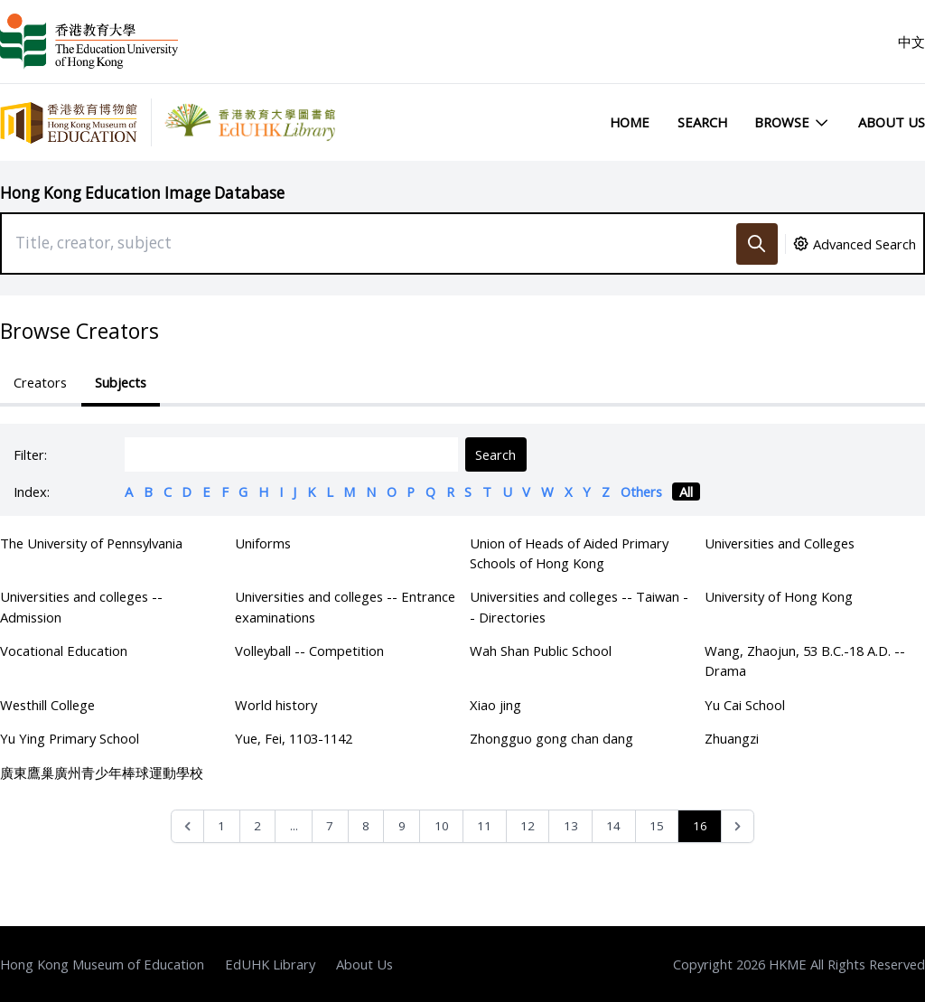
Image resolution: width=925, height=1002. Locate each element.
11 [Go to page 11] (484, 826)
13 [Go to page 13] (571, 826)
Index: (32, 491)
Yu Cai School (745, 705)
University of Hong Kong (779, 596)
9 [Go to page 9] (402, 826)
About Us (891, 122)
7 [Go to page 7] (329, 826)
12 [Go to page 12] (527, 826)
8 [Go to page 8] (365, 826)
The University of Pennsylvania (91, 543)
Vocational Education (63, 650)
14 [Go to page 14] (613, 826)
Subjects (120, 382)
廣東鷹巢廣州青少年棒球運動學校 (101, 772)
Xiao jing (495, 705)
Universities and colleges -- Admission (81, 606)
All (686, 491)
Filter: (30, 454)
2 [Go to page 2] (257, 826)
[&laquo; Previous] (187, 826)
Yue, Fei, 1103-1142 (293, 738)
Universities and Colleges (780, 543)
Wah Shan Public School (541, 650)
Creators (40, 382)
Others (641, 491)
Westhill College (47, 705)
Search (702, 122)
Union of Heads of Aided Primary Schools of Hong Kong (569, 553)
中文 (911, 42)
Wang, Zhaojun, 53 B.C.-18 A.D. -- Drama (805, 660)
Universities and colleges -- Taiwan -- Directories (579, 606)
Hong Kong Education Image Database (142, 193)
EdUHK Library (270, 964)
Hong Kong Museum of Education (102, 964)
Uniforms (263, 543)
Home (629, 122)
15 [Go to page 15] (656, 826)
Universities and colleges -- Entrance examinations (345, 606)
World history (276, 705)
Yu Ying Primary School (69, 738)
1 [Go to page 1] (221, 826)
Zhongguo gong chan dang (551, 738)
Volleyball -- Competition (309, 650)
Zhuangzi (732, 738)
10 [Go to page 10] (441, 826)
